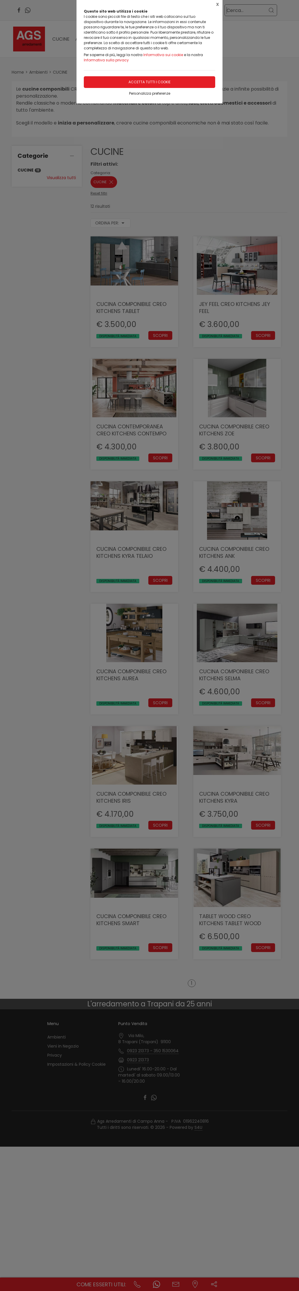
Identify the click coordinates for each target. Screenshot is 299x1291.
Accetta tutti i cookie (149, 81)
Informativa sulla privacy (106, 60)
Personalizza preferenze (149, 93)
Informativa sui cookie (163, 54)
